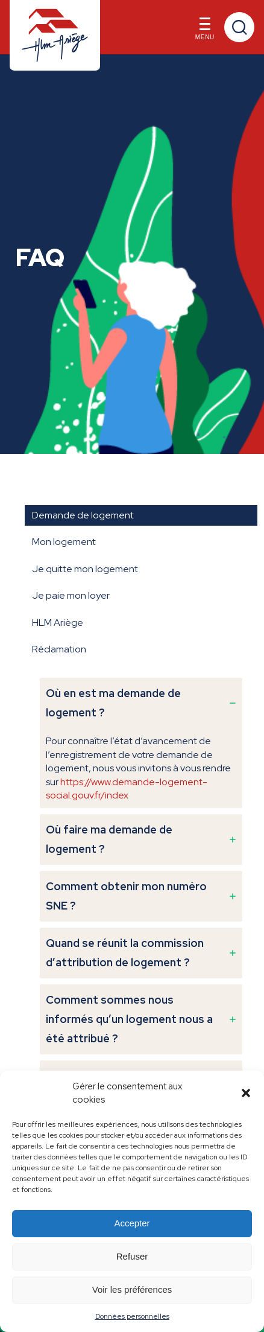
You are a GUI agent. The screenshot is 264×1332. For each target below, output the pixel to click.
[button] (246, 1093)
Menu (205, 31)
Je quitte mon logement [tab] (85, 568)
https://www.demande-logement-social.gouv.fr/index (126, 788)
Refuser (132, 1256)
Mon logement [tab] (64, 541)
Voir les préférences (132, 1289)
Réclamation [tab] (59, 649)
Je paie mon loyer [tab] (71, 595)
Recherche (239, 27)
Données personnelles (132, 1316)
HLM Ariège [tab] (57, 622)
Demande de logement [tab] (83, 515)
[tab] (141, 743)
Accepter (131, 1223)
